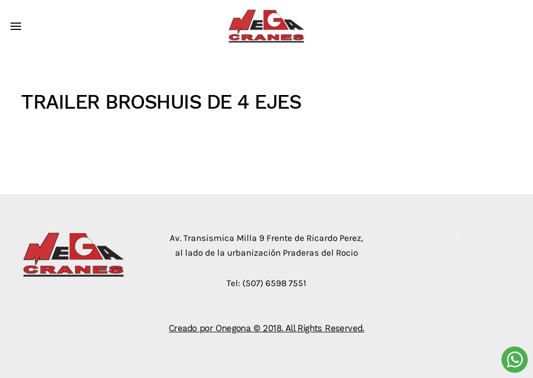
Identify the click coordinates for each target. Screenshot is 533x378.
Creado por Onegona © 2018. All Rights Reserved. (266, 328)
